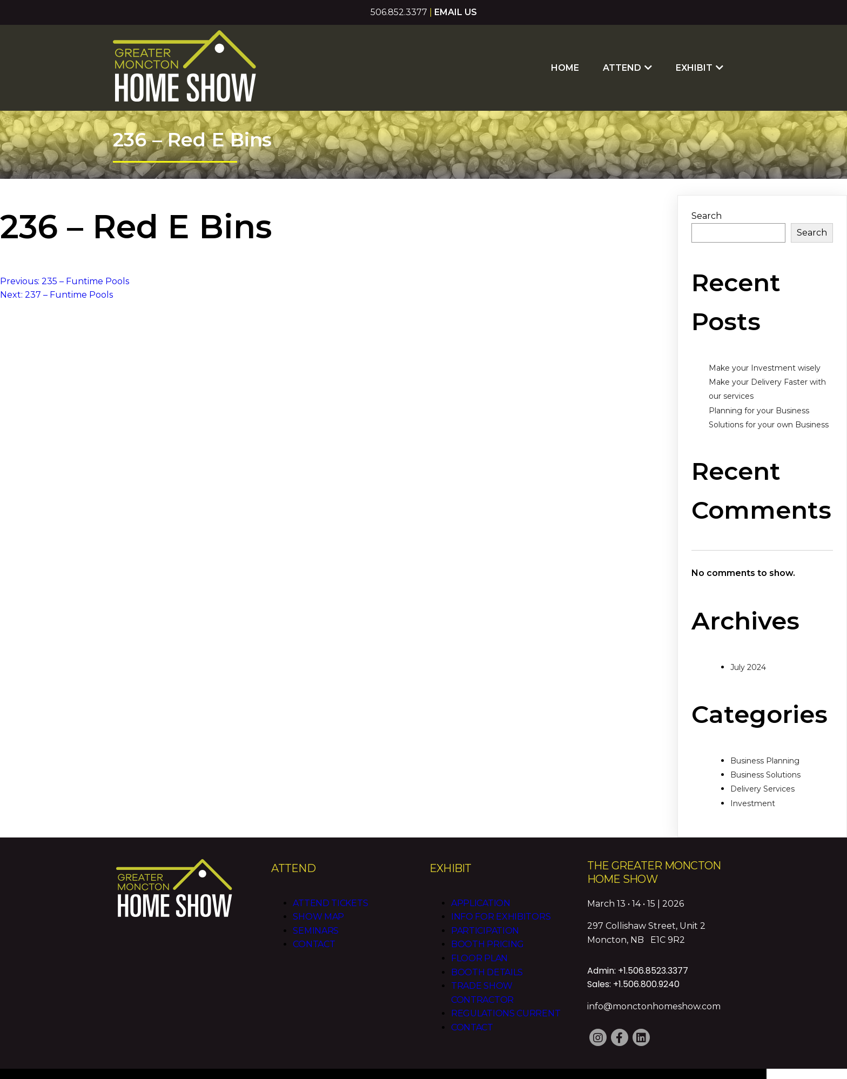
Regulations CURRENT (505, 999)
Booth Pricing (487, 930)
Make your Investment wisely (765, 354)
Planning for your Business (759, 396)
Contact (314, 930)
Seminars (316, 916)
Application (480, 888)
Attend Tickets (330, 888)
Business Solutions (765, 761)
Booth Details (486, 958)
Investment (752, 789)
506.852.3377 (399, 12)
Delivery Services (762, 775)
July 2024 (748, 653)
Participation (485, 916)
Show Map (318, 902)
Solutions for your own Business (769, 410)
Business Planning (764, 747)
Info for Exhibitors (500, 902)
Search (706, 202)
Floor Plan (479, 944)
